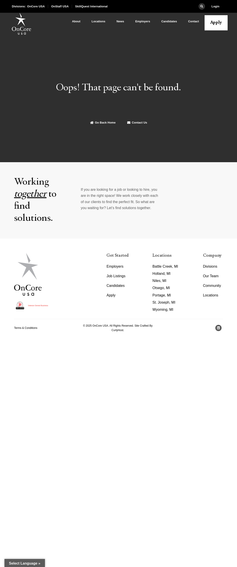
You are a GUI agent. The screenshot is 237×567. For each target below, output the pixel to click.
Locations (98, 21)
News (120, 21)
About (76, 21)
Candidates (169, 21)
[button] (202, 6)
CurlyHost (117, 330)
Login (215, 6)
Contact (193, 21)
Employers (142, 21)
